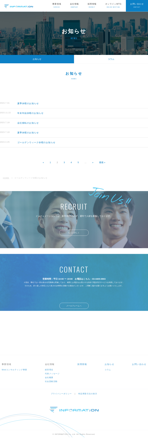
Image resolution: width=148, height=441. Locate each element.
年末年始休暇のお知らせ (22, 113)
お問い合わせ (137, 5)
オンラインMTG (113, 5)
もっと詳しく (74, 236)
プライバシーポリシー (61, 396)
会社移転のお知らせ (19, 123)
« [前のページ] (43, 162)
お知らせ (37, 59)
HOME (6, 178)
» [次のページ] (92, 162)
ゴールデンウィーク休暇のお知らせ (28, 143)
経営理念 (49, 372)
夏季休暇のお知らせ (19, 103)
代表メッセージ (52, 376)
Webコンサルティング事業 (14, 372)
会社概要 (49, 380)
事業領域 (56, 5)
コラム (111, 59)
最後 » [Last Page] (102, 162)
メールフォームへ (74, 310)
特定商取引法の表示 (87, 396)
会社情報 (74, 5)
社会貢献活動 (51, 384)
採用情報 (92, 5)
